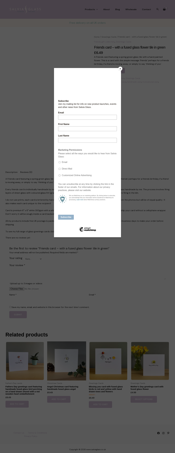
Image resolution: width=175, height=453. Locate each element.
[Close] (120, 69)
